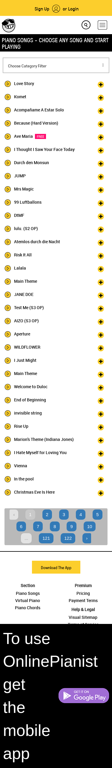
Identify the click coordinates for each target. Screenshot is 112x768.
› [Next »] (87, 538)
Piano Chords (27, 607)
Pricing (83, 593)
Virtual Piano (27, 600)
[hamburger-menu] (102, 25)
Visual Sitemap (83, 617)
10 (89, 526)
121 (46, 538)
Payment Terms (83, 600)
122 (68, 538)
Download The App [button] (56, 567)
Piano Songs (28, 593)
